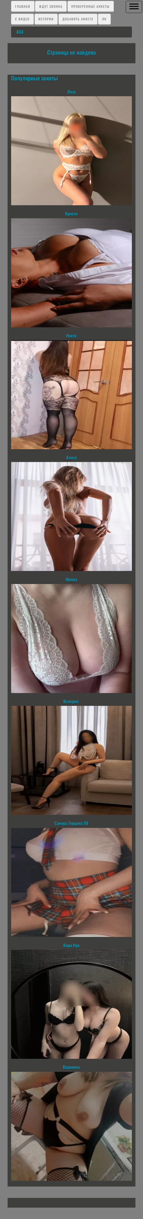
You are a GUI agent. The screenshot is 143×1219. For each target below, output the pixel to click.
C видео (22, 18)
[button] (134, 6)
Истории (46, 18)
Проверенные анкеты (90, 6)
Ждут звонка (51, 6)
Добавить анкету (78, 18)
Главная (22, 6)
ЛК (104, 18)
